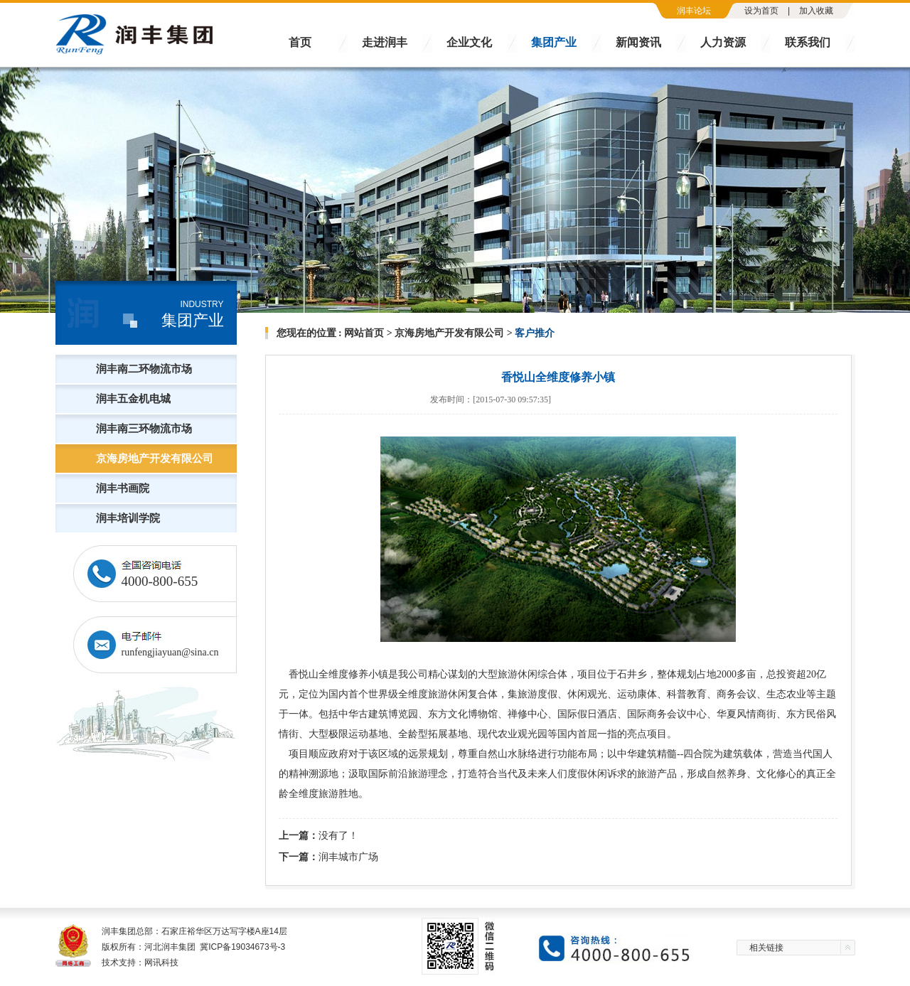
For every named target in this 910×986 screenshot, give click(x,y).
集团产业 (554, 42)
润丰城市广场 (348, 856)
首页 (300, 42)
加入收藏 (816, 11)
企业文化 (469, 42)
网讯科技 (161, 963)
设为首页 (761, 11)
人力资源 (723, 42)
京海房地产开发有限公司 (154, 458)
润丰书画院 (122, 488)
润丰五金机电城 (133, 398)
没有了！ (338, 835)
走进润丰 (384, 42)
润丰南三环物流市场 (144, 428)
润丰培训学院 (128, 518)
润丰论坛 (694, 11)
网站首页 (364, 333)
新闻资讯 (638, 42)
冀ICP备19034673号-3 (242, 947)
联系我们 (807, 42)
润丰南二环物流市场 (144, 369)
